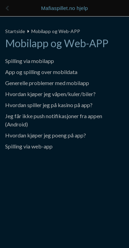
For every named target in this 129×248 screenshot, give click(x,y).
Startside (15, 31)
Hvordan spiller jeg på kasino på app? (49, 105)
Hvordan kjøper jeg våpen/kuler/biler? (50, 94)
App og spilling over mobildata (41, 72)
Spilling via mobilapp (29, 61)
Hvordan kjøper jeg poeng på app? (45, 135)
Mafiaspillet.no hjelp (64, 8)
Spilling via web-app (29, 146)
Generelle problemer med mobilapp (47, 83)
